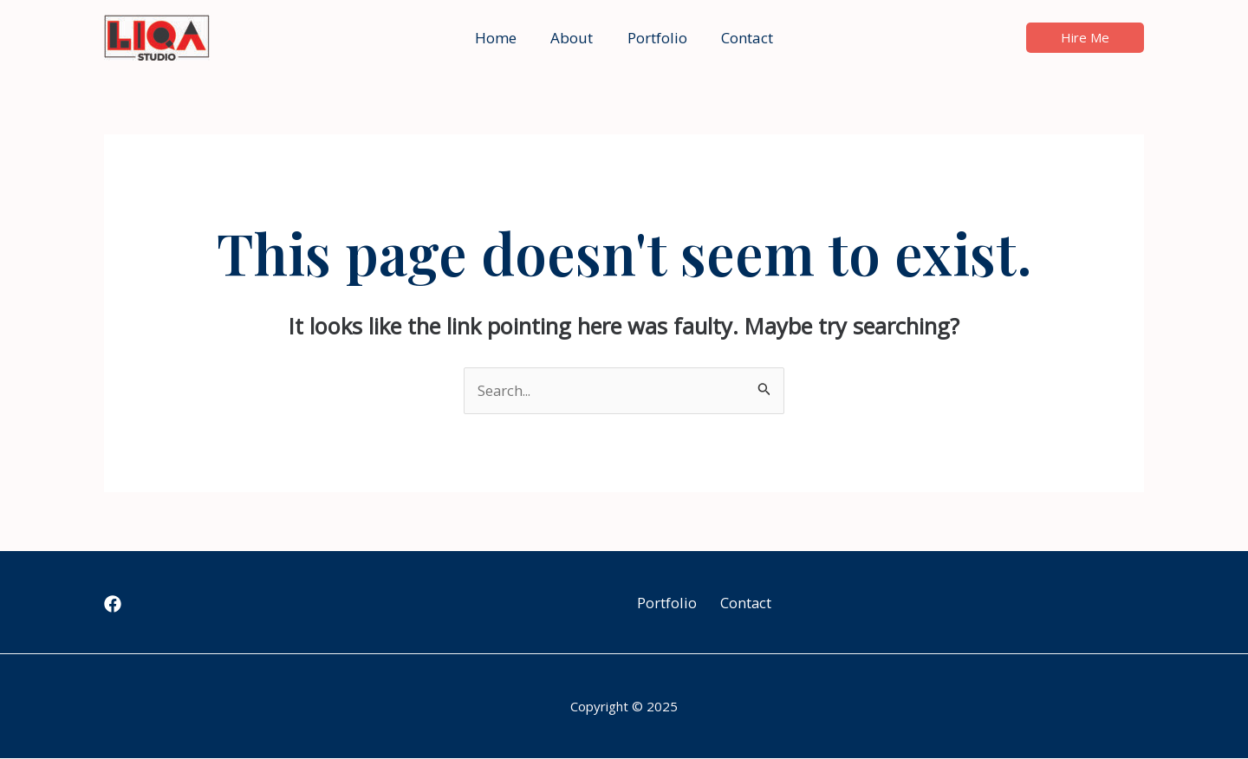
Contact (744, 603)
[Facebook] (112, 604)
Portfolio (662, 603)
